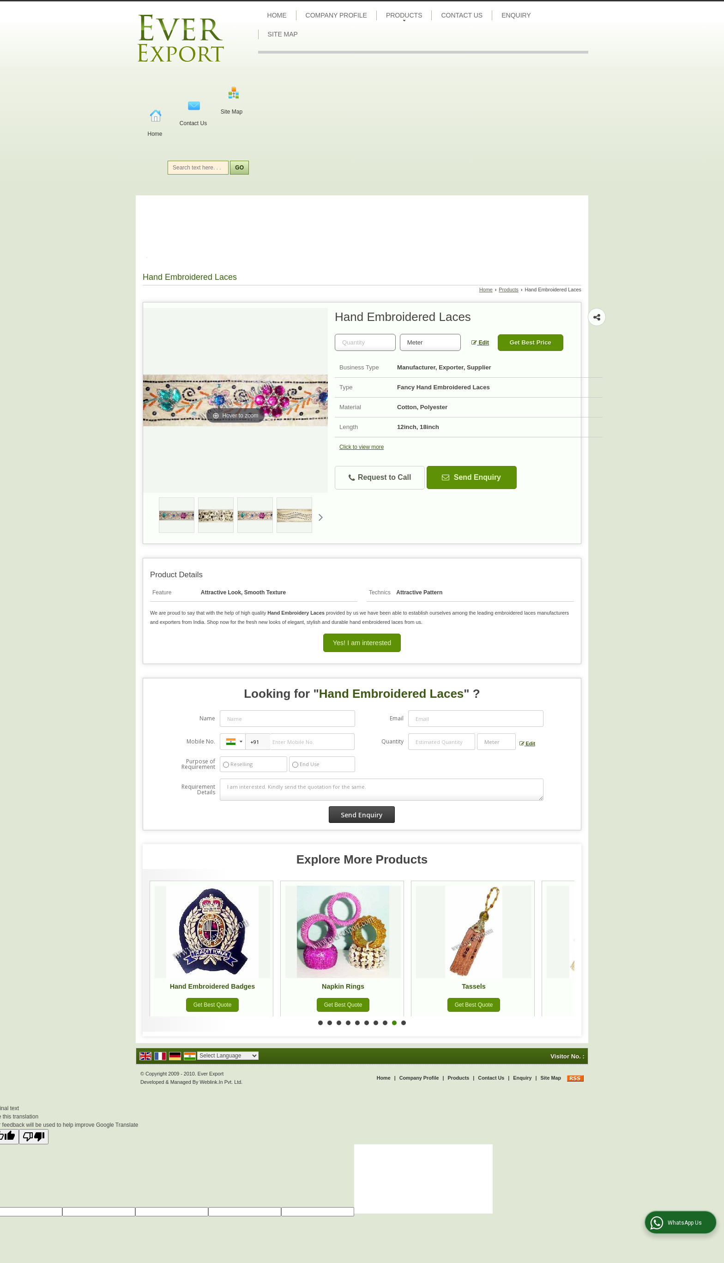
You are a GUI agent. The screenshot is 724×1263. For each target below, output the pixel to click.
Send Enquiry (471, 477)
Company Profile (336, 15)
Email (397, 718)
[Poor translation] (33, 1136)
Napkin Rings (345, 986)
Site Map (231, 112)
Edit (480, 342)
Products (404, 16)
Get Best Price (530, 342)
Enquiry (516, 15)
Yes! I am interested (362, 643)
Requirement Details (198, 789)
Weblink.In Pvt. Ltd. (220, 1082)
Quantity (392, 741)
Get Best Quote (214, 1005)
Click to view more (361, 447)
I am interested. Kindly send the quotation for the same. (381, 790)
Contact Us (193, 123)
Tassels (476, 986)
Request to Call (380, 477)
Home (154, 134)
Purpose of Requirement (198, 764)
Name (207, 718)
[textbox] (430, 342)
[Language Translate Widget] (228, 1055)
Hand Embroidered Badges (214, 986)
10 (403, 1023)
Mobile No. (201, 741)
